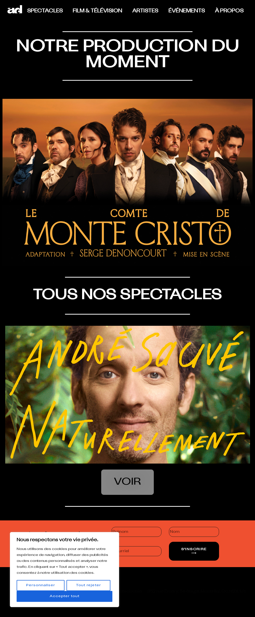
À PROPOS (229, 11)
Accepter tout (65, 596)
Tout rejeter (88, 585)
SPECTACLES (45, 11)
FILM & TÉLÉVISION (97, 11)
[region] (64, 569)
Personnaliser (40, 585)
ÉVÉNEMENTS (186, 11)
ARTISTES (145, 11)
